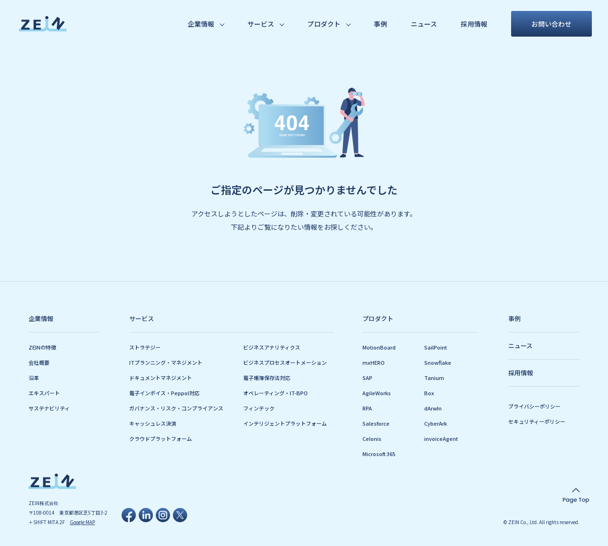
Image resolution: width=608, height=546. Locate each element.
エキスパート (44, 393)
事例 (380, 24)
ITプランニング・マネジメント (165, 362)
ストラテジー (145, 347)
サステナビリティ (49, 408)
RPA (367, 408)
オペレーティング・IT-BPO (275, 393)
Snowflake (437, 362)
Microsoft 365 (378, 454)
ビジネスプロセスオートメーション (285, 362)
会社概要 (38, 362)
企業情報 (201, 24)
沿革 (33, 377)
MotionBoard (379, 347)
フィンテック (259, 408)
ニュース (424, 24)
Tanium (434, 377)
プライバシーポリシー (534, 406)
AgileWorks (376, 393)
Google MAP (82, 522)
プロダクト (324, 24)
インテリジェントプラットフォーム (285, 423)
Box (429, 393)
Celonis (371, 438)
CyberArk (435, 423)
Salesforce (376, 423)
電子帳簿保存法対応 (266, 377)
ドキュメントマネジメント (160, 377)
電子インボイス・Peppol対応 (164, 393)
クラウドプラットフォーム (160, 438)
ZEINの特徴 (42, 347)
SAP (367, 377)
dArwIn (433, 408)
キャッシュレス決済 (152, 423)
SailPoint (435, 347)
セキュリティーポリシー (536, 421)
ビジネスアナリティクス (271, 347)
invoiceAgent (441, 438)
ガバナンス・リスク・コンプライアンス (176, 408)
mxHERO (373, 362)
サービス (260, 24)
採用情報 (474, 24)
